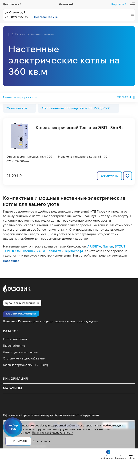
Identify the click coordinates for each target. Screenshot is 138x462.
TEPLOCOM (12, 251)
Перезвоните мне (46, 17)
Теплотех (54, 251)
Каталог (10, 331)
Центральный (12, 4)
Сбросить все (16, 108)
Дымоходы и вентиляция (20, 352)
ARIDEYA (94, 246)
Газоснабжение (14, 345)
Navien (108, 246)
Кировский (118, 4)
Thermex (28, 251)
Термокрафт (73, 251)
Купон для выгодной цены (22, 303)
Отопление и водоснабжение (24, 358)
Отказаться (41, 441)
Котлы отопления (15, 339)
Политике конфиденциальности (52, 432)
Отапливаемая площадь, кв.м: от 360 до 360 (75, 108)
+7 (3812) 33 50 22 (16, 17)
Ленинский (66, 4)
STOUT (120, 246)
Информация (15, 378)
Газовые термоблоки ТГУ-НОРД (25, 365)
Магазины (12, 388)
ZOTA (41, 251)
